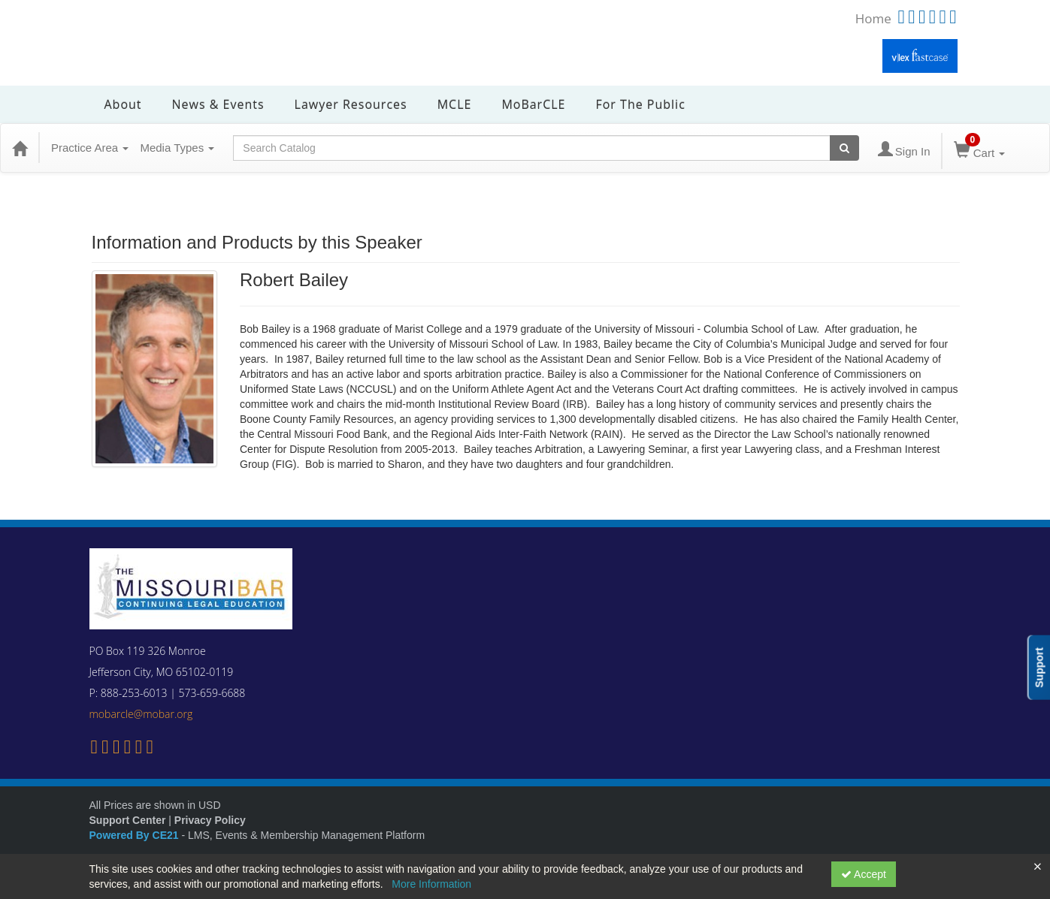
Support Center (127, 820)
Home (873, 18)
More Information (431, 884)
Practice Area (90, 147)
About (123, 104)
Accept (863, 874)
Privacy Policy (210, 820)
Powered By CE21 (135, 835)
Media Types (177, 147)
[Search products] (844, 148)
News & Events (218, 104)
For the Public (640, 104)
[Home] (19, 148)
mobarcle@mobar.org (141, 714)
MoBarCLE (533, 104)
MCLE (454, 104)
